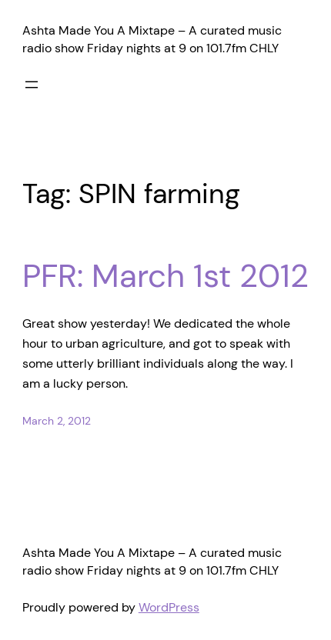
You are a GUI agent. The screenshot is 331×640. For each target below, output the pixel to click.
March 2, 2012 (56, 421)
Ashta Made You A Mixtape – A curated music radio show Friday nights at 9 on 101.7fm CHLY (152, 39)
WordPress (169, 607)
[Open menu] (31, 84)
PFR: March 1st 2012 (165, 276)
